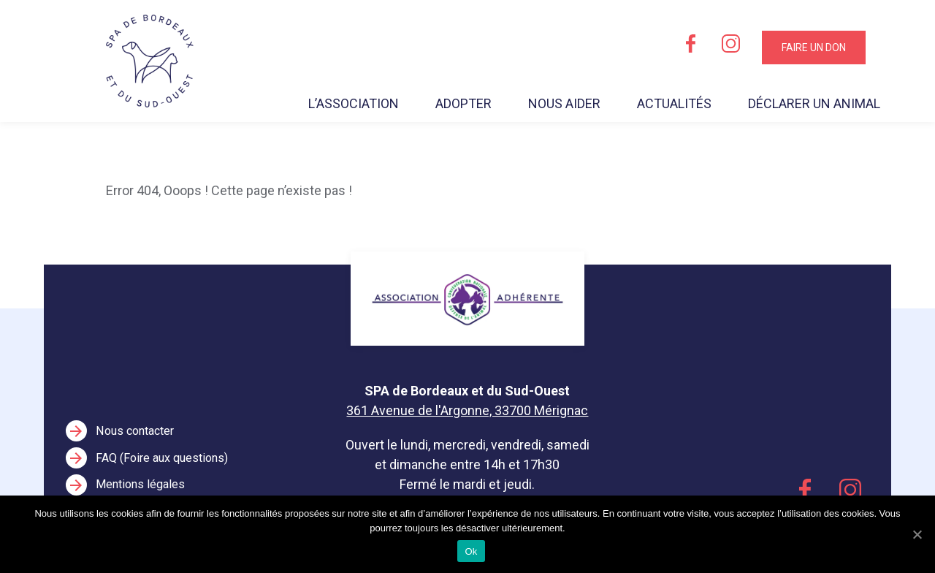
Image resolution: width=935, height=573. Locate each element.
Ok (471, 551)
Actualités (674, 103)
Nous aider (564, 103)
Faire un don (814, 47)
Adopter (463, 103)
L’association (353, 103)
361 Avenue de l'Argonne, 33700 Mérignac (467, 410)
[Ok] (916, 534)
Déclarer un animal (814, 103)
